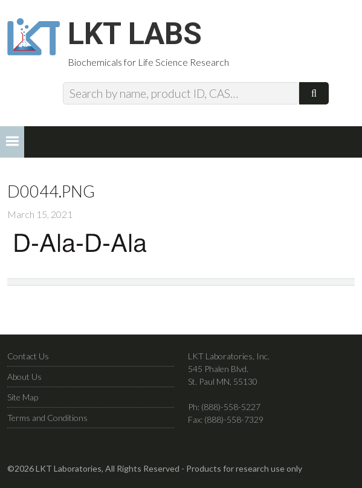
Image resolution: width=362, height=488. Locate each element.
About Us (24, 376)
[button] (12, 142)
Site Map (22, 397)
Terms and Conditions (47, 418)
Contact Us (28, 356)
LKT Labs (135, 34)
